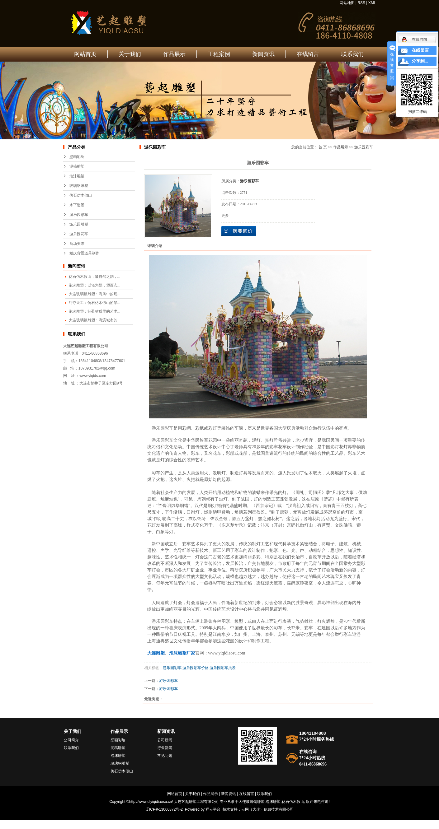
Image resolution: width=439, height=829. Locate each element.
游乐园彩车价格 (195, 668)
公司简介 (71, 740)
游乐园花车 (78, 234)
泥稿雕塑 (76, 166)
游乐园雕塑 (78, 224)
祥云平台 (212, 809)
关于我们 (130, 54)
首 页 (323, 147)
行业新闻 (164, 748)
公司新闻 (164, 740)
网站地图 (347, 3)
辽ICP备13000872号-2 (164, 809)
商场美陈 (76, 243)
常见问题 (164, 755)
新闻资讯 (263, 54)
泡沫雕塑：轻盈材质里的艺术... (94, 311)
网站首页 (85, 54)
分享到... (420, 61)
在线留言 (308, 54)
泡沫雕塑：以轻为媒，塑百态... (94, 285)
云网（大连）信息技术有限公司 (267, 809)
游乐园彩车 (78, 214)
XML (372, 3)
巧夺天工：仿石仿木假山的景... (94, 302)
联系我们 (352, 54)
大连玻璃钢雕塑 (251, 801)
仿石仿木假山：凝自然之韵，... (94, 276)
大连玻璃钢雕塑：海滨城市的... (94, 320)
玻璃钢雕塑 (78, 186)
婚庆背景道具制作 (84, 253)
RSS (361, 3)
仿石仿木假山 (80, 195)
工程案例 (219, 54)
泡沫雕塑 (76, 176)
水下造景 (76, 205)
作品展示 (174, 54)
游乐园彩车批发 (223, 668)
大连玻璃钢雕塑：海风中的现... (94, 294)
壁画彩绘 (76, 157)
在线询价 (238, 231)
